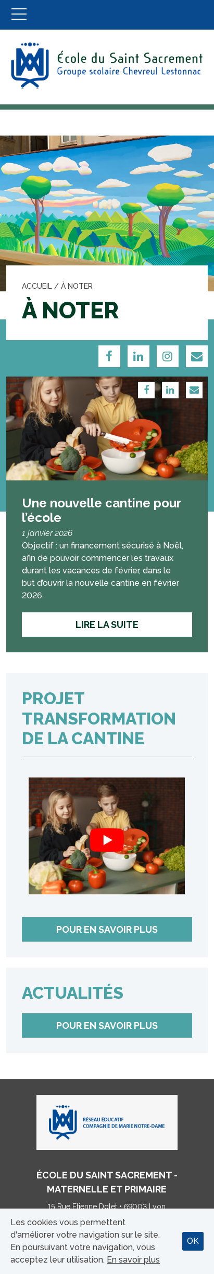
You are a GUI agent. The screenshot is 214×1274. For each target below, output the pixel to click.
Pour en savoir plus (107, 929)
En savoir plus (133, 1260)
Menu (18, 14)
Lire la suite (107, 624)
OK (193, 1241)
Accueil (37, 286)
